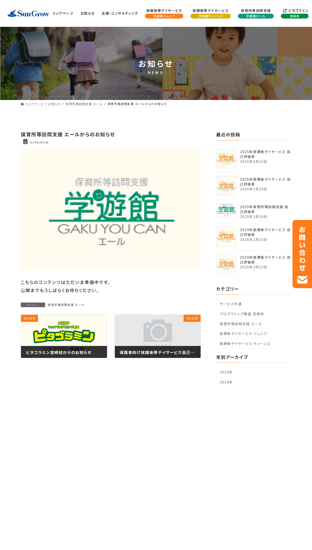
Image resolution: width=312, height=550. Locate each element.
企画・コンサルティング (78, 423)
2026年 (226, 372)
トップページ (26, 423)
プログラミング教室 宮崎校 (242, 313)
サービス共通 (231, 304)
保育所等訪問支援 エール (66, 305)
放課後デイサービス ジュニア (243, 333)
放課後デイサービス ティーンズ (245, 343)
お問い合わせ (282, 423)
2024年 (226, 382)
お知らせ (48, 423)
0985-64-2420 (160, 505)
